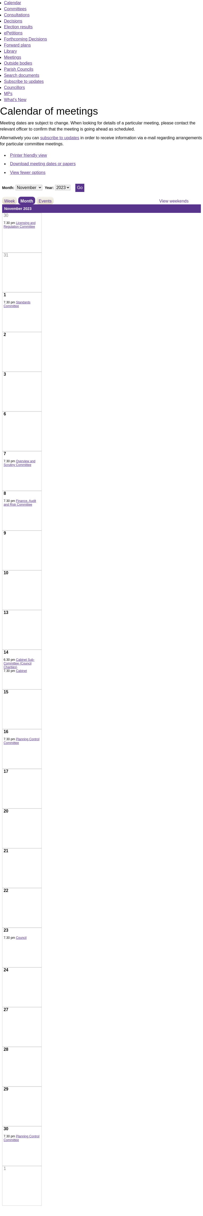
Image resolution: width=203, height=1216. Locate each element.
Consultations (17, 15)
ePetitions (13, 33)
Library (10, 51)
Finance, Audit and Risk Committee (20, 502)
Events (45, 201)
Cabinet (21, 671)
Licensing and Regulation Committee (20, 224)
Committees (15, 9)
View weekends (174, 201)
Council (21, 938)
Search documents (21, 75)
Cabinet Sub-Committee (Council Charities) (19, 663)
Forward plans (17, 45)
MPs (8, 93)
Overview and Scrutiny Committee (19, 463)
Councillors (14, 87)
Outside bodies (18, 63)
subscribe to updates (59, 138)
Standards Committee (17, 304)
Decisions (13, 21)
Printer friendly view (28, 155)
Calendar (12, 3)
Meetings (12, 57)
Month (26, 201)
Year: (49, 188)
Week (9, 201)
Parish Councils (18, 69)
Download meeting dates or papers (43, 163)
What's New (15, 99)
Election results (18, 27)
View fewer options (27, 172)
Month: (8, 188)
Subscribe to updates (24, 81)
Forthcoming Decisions (25, 39)
